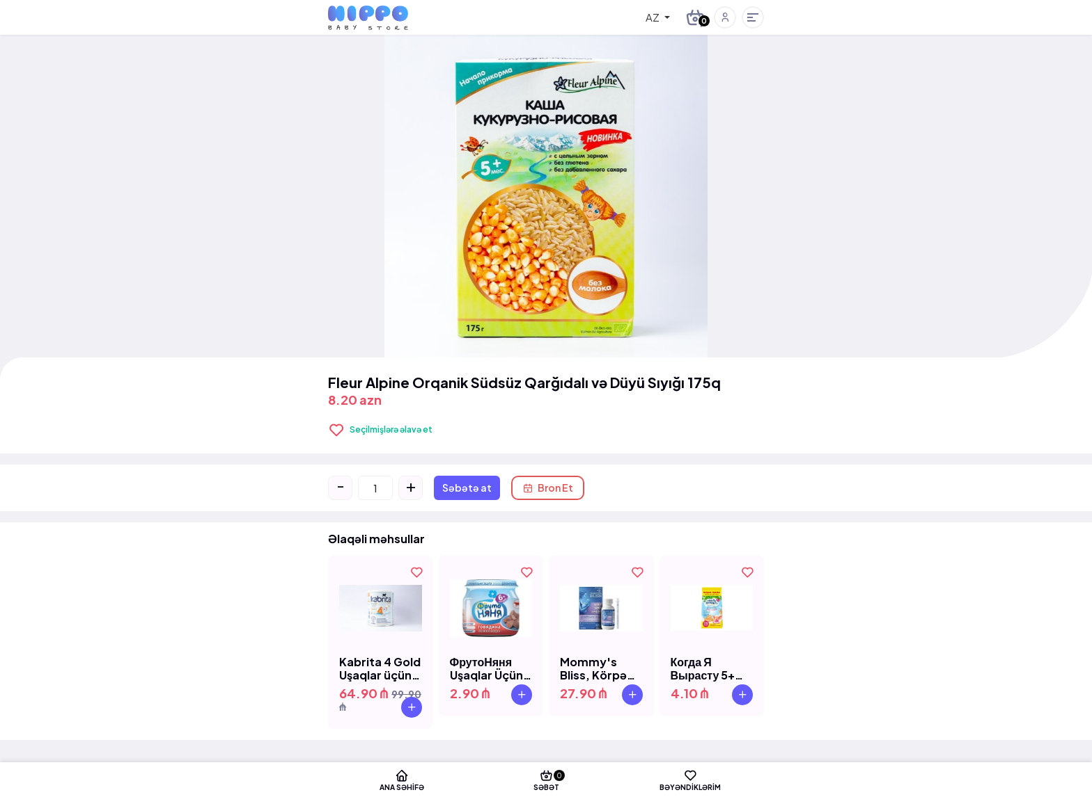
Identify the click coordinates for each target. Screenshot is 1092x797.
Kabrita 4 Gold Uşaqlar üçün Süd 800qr (380, 668)
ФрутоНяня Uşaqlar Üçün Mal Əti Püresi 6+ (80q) (488, 668)
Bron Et (547, 487)
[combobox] (647, 17)
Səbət (546, 779)
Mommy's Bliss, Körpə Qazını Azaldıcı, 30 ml (600, 668)
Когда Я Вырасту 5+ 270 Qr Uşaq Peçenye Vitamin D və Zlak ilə (705, 668)
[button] (725, 17)
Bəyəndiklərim (696, 779)
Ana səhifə (395, 779)
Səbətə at (467, 487)
